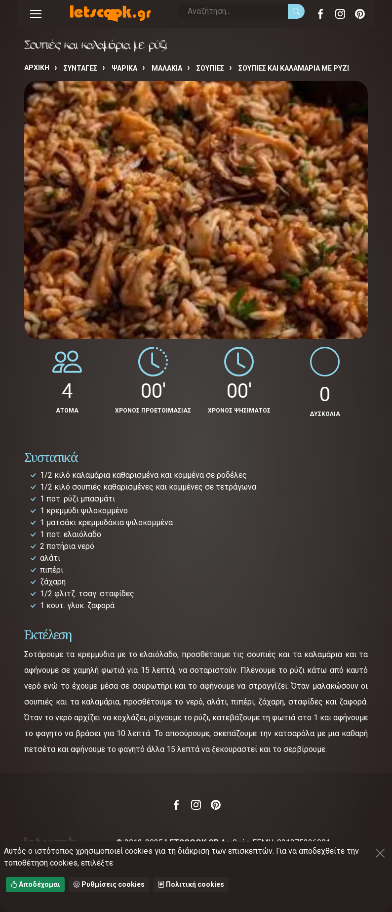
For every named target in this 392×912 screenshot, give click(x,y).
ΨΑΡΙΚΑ (124, 68)
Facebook (320, 14)
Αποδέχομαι (35, 884)
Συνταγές (80, 68)
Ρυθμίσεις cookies (109, 884)
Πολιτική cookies (190, 884)
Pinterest (360, 14)
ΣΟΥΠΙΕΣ (210, 68)
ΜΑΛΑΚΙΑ (167, 68)
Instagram (340, 14)
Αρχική (36, 68)
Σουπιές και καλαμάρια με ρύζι (293, 68)
